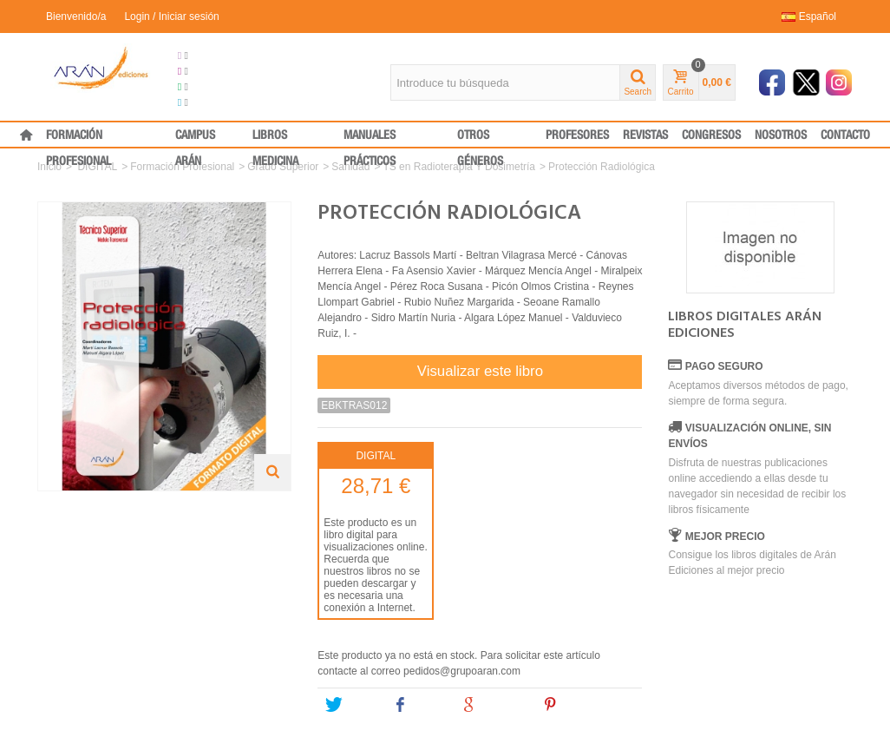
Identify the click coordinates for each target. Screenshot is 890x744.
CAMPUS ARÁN (195, 138)
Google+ (494, 705)
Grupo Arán (211, 55)
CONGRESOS (711, 135)
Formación (209, 87)
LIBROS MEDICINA (275, 138)
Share (419, 705)
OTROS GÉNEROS (480, 138)
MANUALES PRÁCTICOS (370, 138)
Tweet (351, 705)
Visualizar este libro (480, 371)
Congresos (210, 71)
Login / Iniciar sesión (171, 16)
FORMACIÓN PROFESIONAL (78, 138)
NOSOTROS (781, 135)
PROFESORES (577, 135)
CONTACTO (845, 135)
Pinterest (577, 705)
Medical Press (217, 102)
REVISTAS (645, 135)
